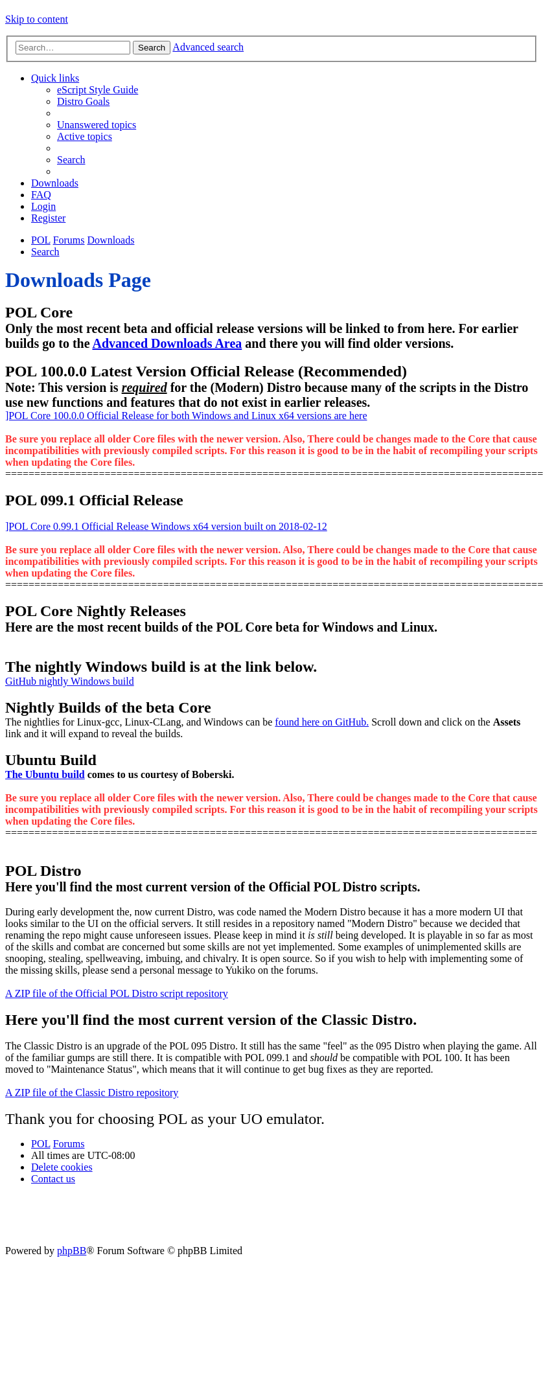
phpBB (71, 1250)
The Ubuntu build (45, 774)
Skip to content (36, 19)
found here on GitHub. (322, 721)
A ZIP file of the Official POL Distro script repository (116, 993)
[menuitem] (97, 89)
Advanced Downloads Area (167, 343)
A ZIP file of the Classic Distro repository (91, 1092)
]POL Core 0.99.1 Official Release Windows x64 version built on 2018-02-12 (166, 526)
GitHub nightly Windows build (69, 681)
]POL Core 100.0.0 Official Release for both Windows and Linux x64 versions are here (186, 415)
